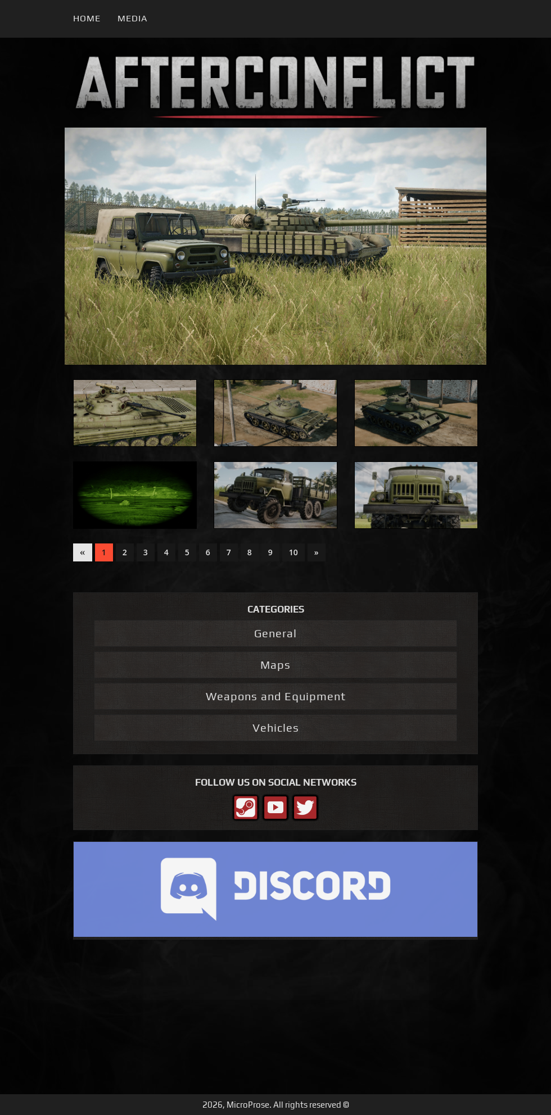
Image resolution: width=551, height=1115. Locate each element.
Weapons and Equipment (276, 696)
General (275, 633)
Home (87, 18)
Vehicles (275, 727)
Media (132, 18)
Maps (275, 664)
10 (293, 552)
